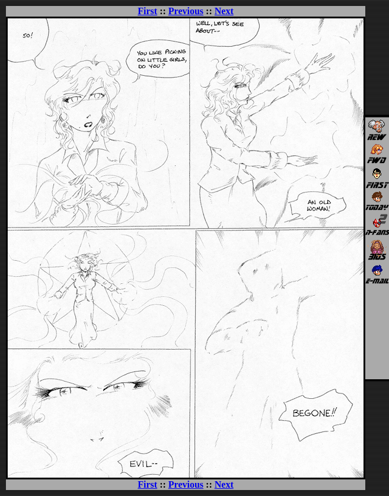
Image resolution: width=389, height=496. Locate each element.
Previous (185, 11)
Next (224, 11)
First (147, 11)
